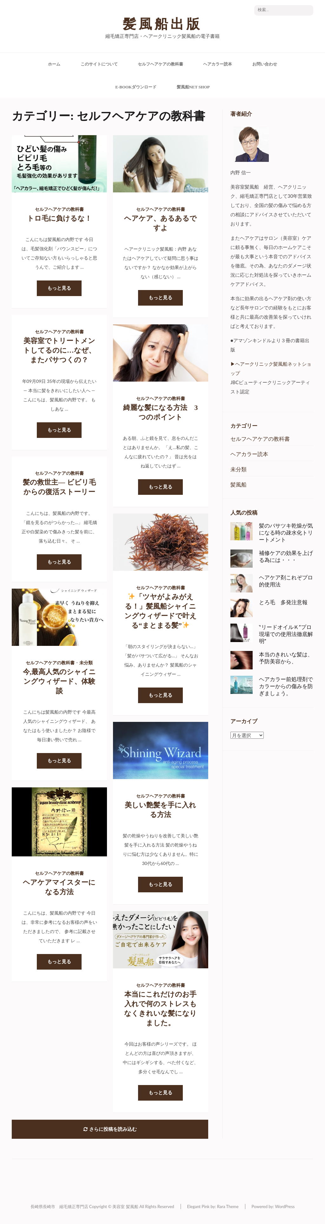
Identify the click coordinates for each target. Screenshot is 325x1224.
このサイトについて (99, 64)
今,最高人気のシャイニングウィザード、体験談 (59, 681)
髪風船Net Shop (193, 87)
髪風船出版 (162, 24)
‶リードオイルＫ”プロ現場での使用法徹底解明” (286, 634)
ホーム (54, 64)
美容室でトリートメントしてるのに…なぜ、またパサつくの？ (59, 350)
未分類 (86, 662)
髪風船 (238, 484)
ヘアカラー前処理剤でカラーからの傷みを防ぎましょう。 (286, 686)
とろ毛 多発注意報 (283, 602)
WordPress (285, 1206)
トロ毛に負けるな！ (59, 218)
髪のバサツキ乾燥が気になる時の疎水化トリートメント (286, 532)
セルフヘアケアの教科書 (160, 64)
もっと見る (59, 288)
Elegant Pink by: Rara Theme (213, 1206)
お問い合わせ (264, 64)
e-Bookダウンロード (135, 87)
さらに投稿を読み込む (110, 1129)
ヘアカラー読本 (217, 64)
